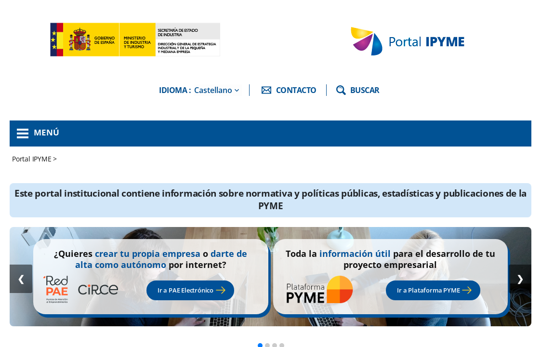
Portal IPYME (32, 158)
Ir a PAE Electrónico (185, 290)
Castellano (213, 90)
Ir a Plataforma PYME (428, 290)
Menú (46, 132)
